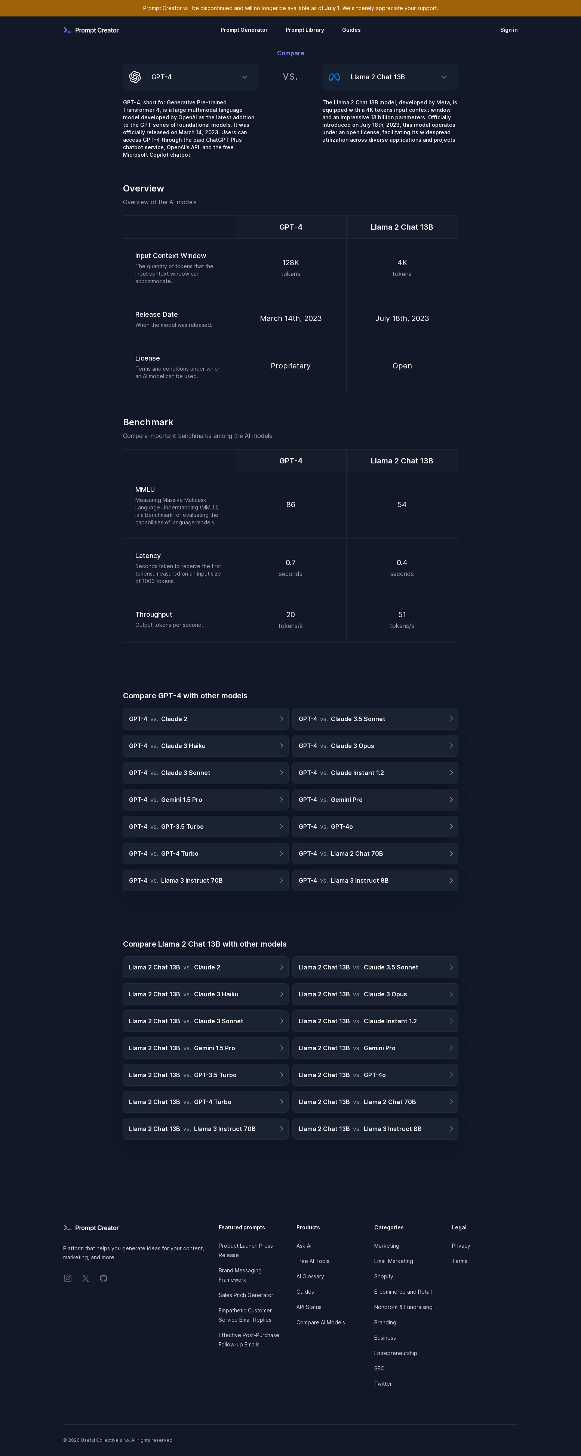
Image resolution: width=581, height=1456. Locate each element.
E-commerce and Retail (403, 1291)
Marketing (386, 1245)
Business (385, 1337)
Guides (351, 30)
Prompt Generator (244, 30)
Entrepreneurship (395, 1353)
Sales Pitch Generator (246, 1295)
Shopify (383, 1276)
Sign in (509, 30)
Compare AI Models (320, 1322)
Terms (459, 1261)
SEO (379, 1368)
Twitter (383, 1383)
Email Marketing (393, 1261)
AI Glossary (310, 1276)
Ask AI (303, 1245)
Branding (385, 1322)
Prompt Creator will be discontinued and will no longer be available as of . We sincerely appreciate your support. (290, 8)
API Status (309, 1307)
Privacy (461, 1245)
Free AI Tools (312, 1261)
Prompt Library (305, 30)
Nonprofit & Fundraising (403, 1307)
